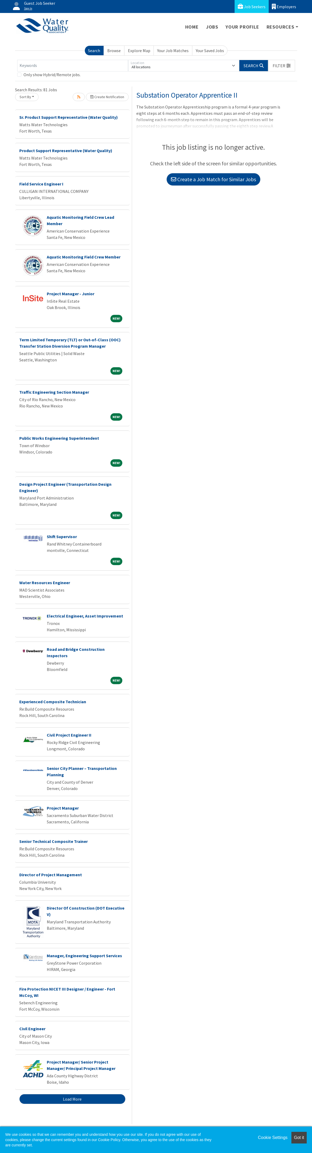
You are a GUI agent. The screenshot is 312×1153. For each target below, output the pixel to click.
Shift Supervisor (62, 536)
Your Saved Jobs (210, 50)
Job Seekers (252, 6)
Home (192, 27)
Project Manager (63, 808)
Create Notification (107, 96)
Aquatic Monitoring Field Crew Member (83, 257)
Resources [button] (280, 27)
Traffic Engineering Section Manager (54, 392)
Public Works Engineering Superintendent (59, 438)
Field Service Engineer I (41, 184)
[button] (281, 65)
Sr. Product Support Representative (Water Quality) (68, 117)
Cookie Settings (272, 1137)
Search (94, 50)
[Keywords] (72, 65)
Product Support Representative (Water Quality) (65, 150)
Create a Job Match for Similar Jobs (213, 179)
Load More (72, 1099)
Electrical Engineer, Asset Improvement (85, 616)
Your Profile (242, 27)
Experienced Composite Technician (52, 701)
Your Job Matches (173, 50)
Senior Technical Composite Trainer (53, 841)
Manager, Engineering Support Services (84, 955)
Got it (299, 1137)
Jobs (212, 27)
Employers (284, 6)
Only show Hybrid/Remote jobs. (52, 74)
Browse (114, 50)
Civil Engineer (32, 1028)
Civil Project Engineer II (69, 735)
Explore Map (139, 50)
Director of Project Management (50, 874)
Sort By (25, 96)
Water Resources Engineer (44, 582)
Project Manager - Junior (70, 293)
